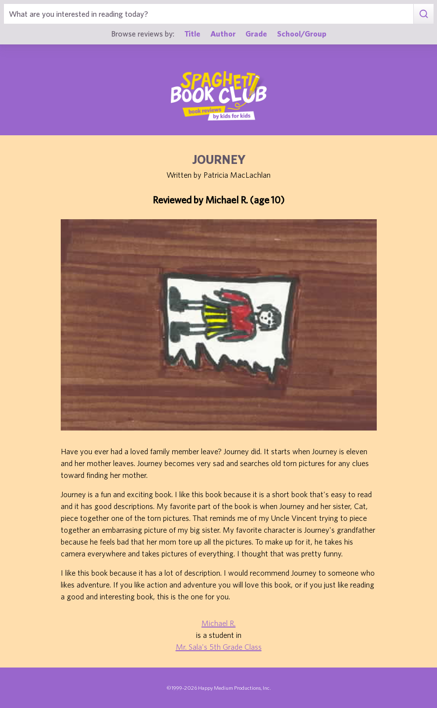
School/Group (301, 33)
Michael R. (218, 623)
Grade (256, 33)
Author (223, 33)
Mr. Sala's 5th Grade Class (219, 646)
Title (192, 33)
